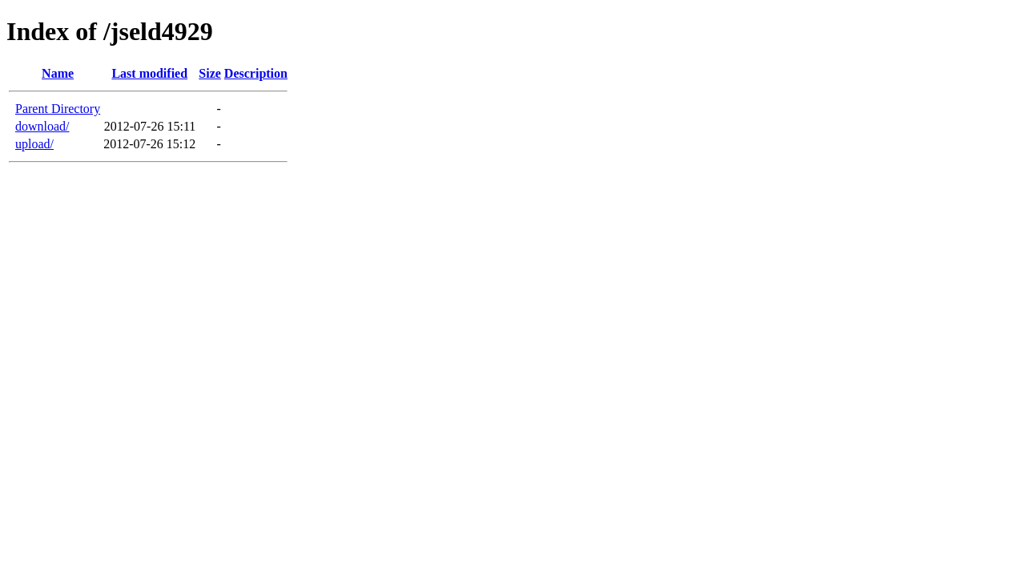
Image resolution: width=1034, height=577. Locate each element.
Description (256, 73)
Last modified (149, 73)
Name (58, 73)
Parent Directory (57, 108)
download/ (42, 126)
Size (210, 73)
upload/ (34, 144)
